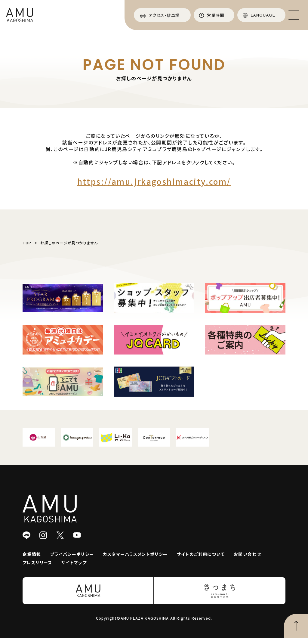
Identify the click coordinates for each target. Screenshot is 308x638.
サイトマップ (74, 562)
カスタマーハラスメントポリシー (135, 554)
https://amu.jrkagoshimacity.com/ (154, 181)
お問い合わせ (247, 554)
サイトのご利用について (201, 554)
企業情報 (32, 554)
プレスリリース (37, 562)
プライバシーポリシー (72, 554)
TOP (27, 242)
